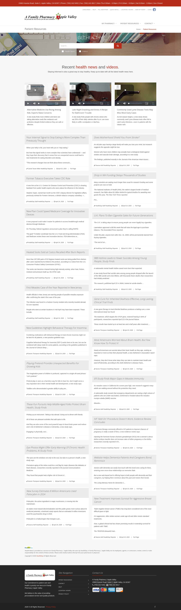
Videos (83, 51)
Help (94, 9)
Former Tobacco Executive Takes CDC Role (48, 178)
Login (150, 9)
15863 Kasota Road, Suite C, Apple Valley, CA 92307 (39, 3)
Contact (149, 23)
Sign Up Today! (140, 9)
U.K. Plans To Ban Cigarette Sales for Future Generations (123, 215)
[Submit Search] (118, 46)
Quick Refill (114, 9)
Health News (68, 51)
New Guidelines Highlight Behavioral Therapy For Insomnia (56, 327)
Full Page (73, 168)
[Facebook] (154, 9)
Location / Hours (127, 9)
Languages (86, 9)
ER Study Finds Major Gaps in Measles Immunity (119, 378)
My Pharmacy (108, 23)
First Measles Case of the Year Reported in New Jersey (54, 287)
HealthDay (39, 556)
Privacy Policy (64, 594)
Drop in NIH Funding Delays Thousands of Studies (120, 175)
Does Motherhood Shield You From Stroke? (116, 137)
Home (138, 29)
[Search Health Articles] (86, 46)
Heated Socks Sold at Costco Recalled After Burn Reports (55, 252)
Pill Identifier (103, 9)
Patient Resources (129, 23)
